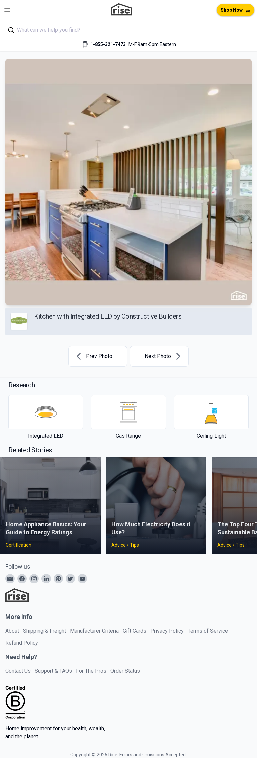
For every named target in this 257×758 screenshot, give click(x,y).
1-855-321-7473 (108, 44)
